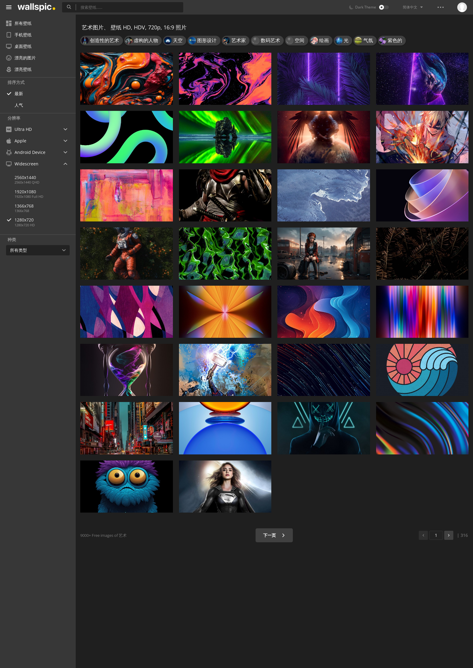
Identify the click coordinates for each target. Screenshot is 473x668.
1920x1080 (25, 191)
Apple (16, 141)
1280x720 (45, 220)
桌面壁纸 (18, 46)
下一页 (274, 535)
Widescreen (22, 164)
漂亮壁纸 (18, 69)
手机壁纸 (18, 35)
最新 (19, 93)
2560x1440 (25, 177)
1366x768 (24, 206)
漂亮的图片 (21, 58)
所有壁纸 (18, 23)
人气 (19, 105)
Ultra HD (19, 129)
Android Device (25, 152)
